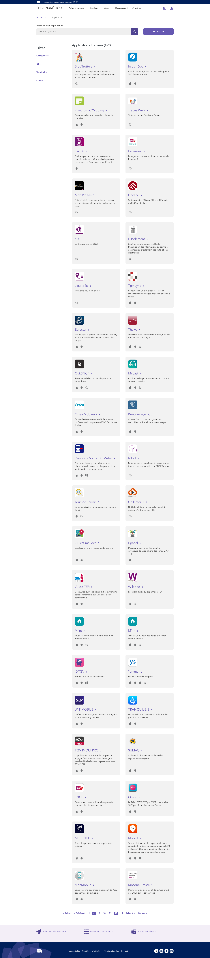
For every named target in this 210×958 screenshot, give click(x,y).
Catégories (42, 55)
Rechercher (158, 31)
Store (107, 8)
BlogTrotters (84, 66)
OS (37, 64)
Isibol (132, 458)
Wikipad (134, 587)
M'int (79, 631)
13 (121, 913)
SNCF (79, 797)
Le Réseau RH (138, 151)
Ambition (138, 8)
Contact (124, 951)
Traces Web (137, 110)
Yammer (134, 672)
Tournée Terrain (86, 502)
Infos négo (136, 66)
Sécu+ (80, 151)
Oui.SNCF (82, 373)
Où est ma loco (86, 543)
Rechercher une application (49, 25)
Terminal (40, 72)
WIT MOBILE (84, 709)
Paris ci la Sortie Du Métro (94, 458)
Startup (95, 8)
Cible (39, 80)
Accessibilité (74, 951)
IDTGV (80, 672)
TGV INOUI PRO (87, 750)
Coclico (134, 195)
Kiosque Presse (139, 885)
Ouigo (133, 797)
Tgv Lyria (135, 286)
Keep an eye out (140, 414)
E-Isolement (137, 239)
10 (104, 913)
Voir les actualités (143, 931)
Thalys (133, 330)
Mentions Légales (111, 951)
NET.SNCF (83, 838)
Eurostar (81, 330)
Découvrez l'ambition (98, 931)
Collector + (136, 502)
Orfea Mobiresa (86, 414)
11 (110, 913)
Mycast (133, 373)
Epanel (133, 543)
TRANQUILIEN (139, 709)
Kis (77, 239)
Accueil (40, 17)
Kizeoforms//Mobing (90, 110)
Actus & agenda (77, 8)
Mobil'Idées (83, 195)
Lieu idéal (82, 286)
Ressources (121, 8)
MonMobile (83, 885)
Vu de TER (83, 587)
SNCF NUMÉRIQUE (49, 8)
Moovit (133, 838)
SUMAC (134, 750)
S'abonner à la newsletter (52, 931)
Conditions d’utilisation (92, 951)
